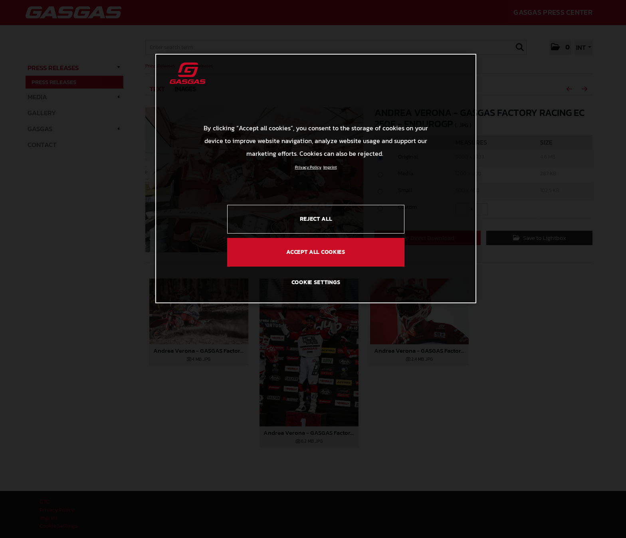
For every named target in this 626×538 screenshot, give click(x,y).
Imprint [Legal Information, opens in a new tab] (330, 167)
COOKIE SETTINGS (316, 282)
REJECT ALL (316, 219)
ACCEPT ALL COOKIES (315, 252)
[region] (315, 178)
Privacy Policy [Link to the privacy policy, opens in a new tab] (308, 167)
